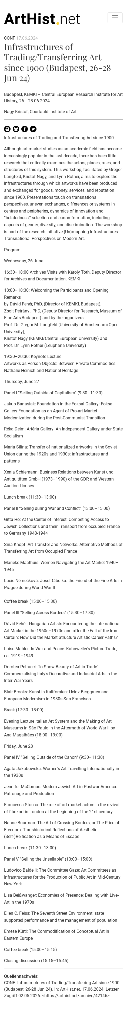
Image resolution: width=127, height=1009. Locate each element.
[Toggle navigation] (115, 17)
